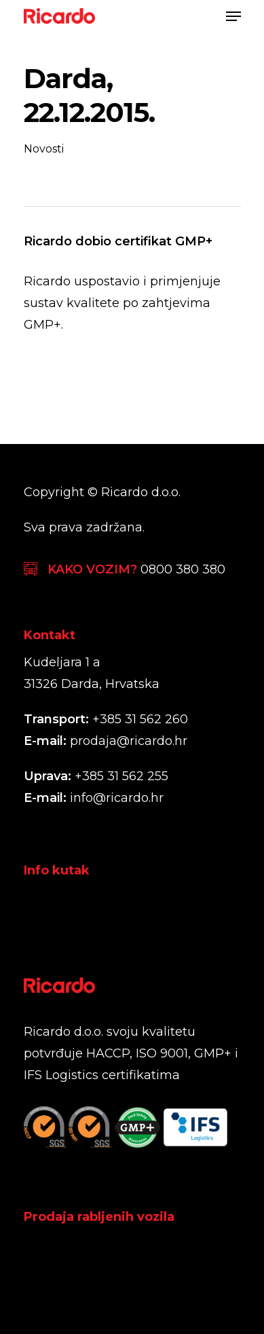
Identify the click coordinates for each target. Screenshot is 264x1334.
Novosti (44, 148)
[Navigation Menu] (233, 16)
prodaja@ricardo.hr (128, 740)
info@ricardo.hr (117, 797)
